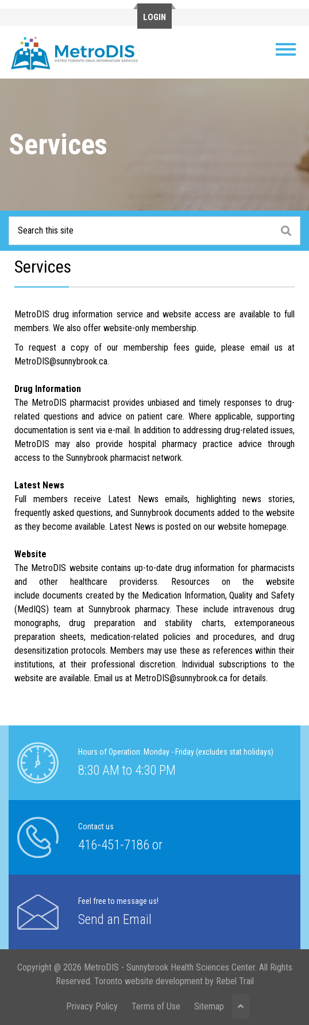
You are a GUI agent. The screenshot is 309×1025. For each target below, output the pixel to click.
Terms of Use (156, 1006)
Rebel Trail (235, 981)
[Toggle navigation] (286, 49)
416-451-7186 (113, 845)
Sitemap (209, 1006)
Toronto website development (148, 981)
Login (154, 17)
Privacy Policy (92, 1006)
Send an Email (115, 919)
